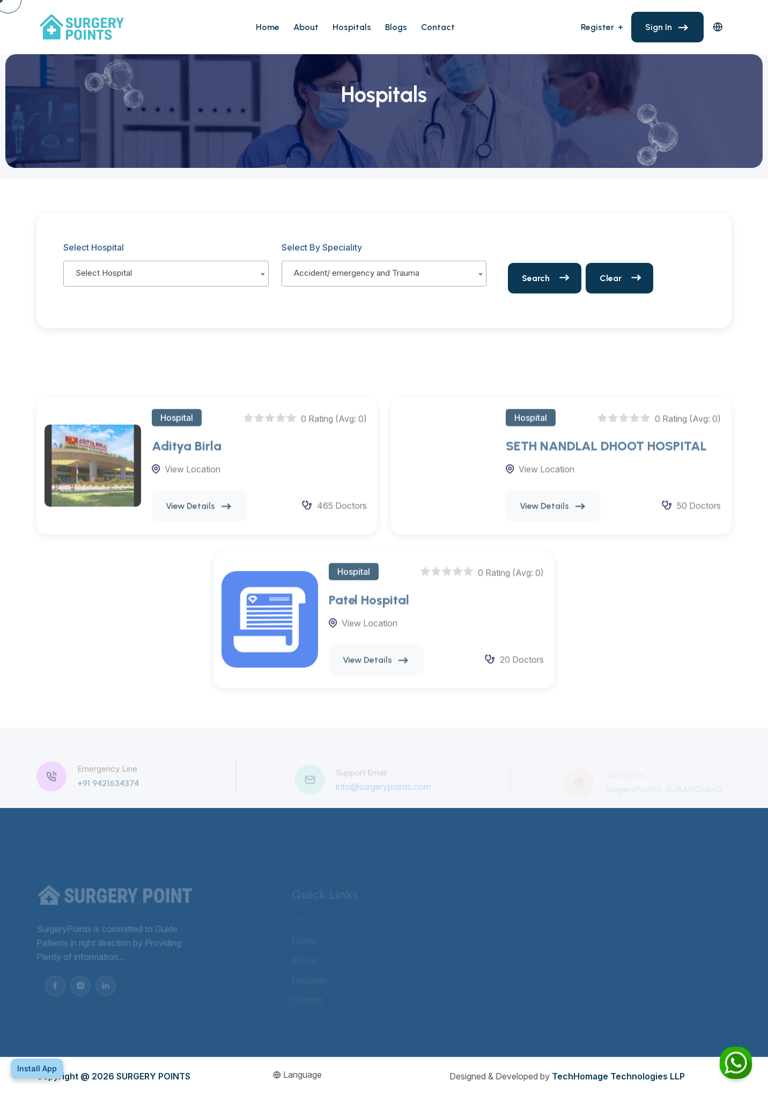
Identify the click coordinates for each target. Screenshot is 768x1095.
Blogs (396, 27)
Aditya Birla (186, 453)
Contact (438, 27)
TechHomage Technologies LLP (618, 1076)
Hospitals (352, 27)
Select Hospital (93, 247)
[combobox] (166, 273)
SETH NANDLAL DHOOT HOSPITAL (606, 453)
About (306, 27)
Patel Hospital (369, 607)
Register (597, 27)
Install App (37, 1068)
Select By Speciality (322, 247)
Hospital (176, 425)
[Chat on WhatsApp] (736, 1063)
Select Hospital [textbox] (104, 273)
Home (267, 27)
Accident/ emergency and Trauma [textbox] (356, 273)
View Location (192, 476)
